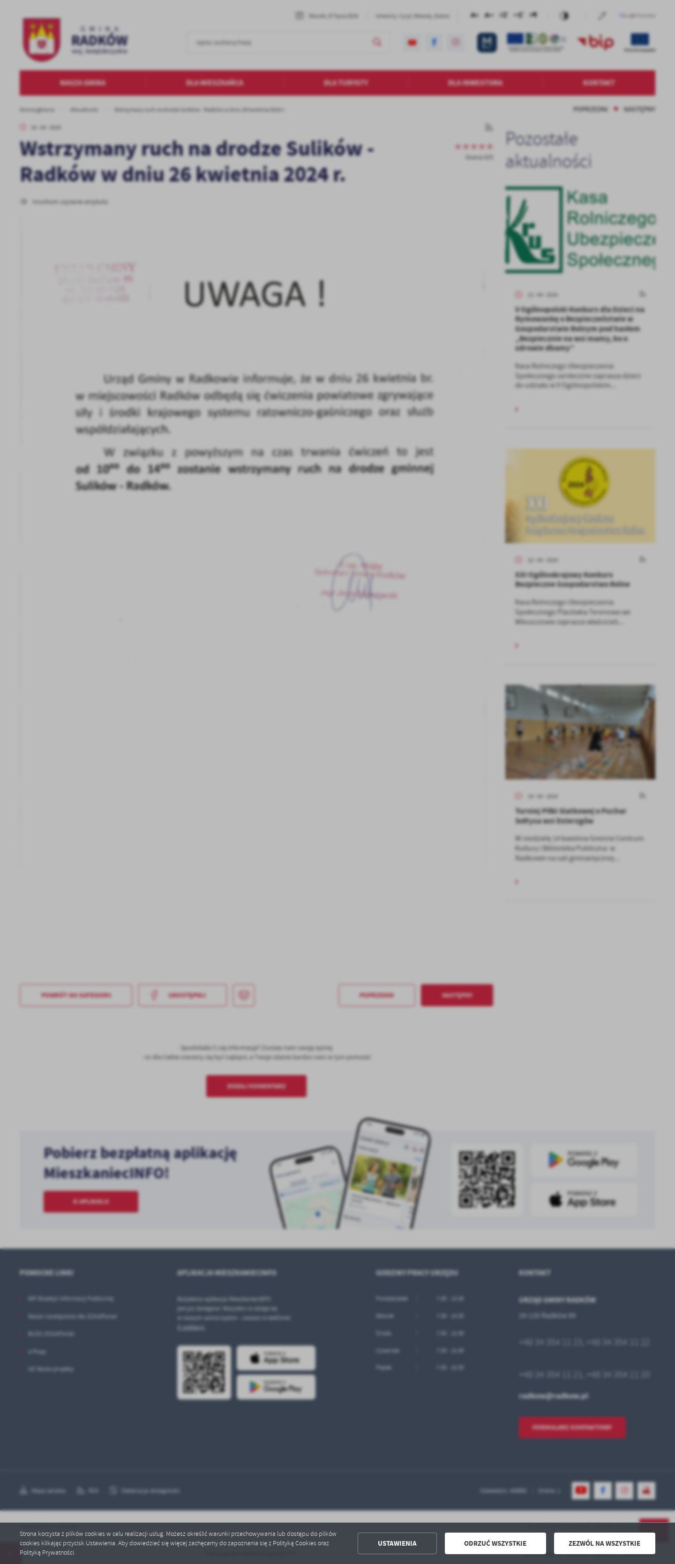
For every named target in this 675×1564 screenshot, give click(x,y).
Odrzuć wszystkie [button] (495, 1543)
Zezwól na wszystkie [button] (604, 1543)
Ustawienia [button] (397, 1543)
